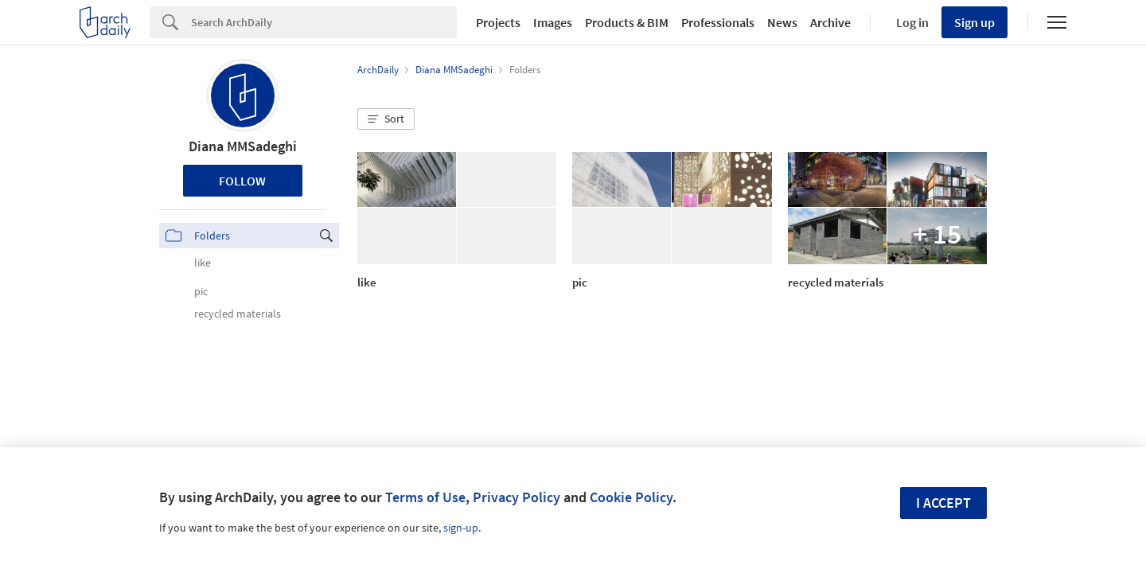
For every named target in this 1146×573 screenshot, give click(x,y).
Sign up (974, 22)
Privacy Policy (516, 497)
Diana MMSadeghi (243, 146)
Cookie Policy (631, 497)
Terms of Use (425, 497)
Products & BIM (626, 22)
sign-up (460, 527)
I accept (943, 502)
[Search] (324, 22)
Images (552, 22)
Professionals (717, 22)
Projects (498, 22)
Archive (830, 22)
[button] (386, 119)
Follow (242, 181)
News (782, 22)
